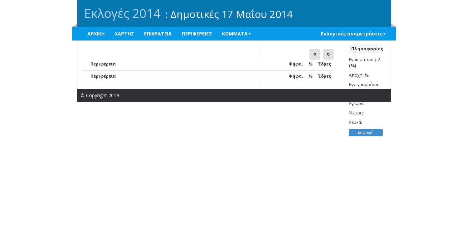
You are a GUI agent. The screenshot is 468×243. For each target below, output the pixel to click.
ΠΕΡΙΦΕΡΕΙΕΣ (197, 33)
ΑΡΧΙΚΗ (96, 33)
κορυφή (366, 132)
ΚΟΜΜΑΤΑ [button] (236, 33)
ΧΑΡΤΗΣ (124, 33)
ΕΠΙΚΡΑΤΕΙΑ (158, 33)
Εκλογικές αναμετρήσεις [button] (353, 33)
